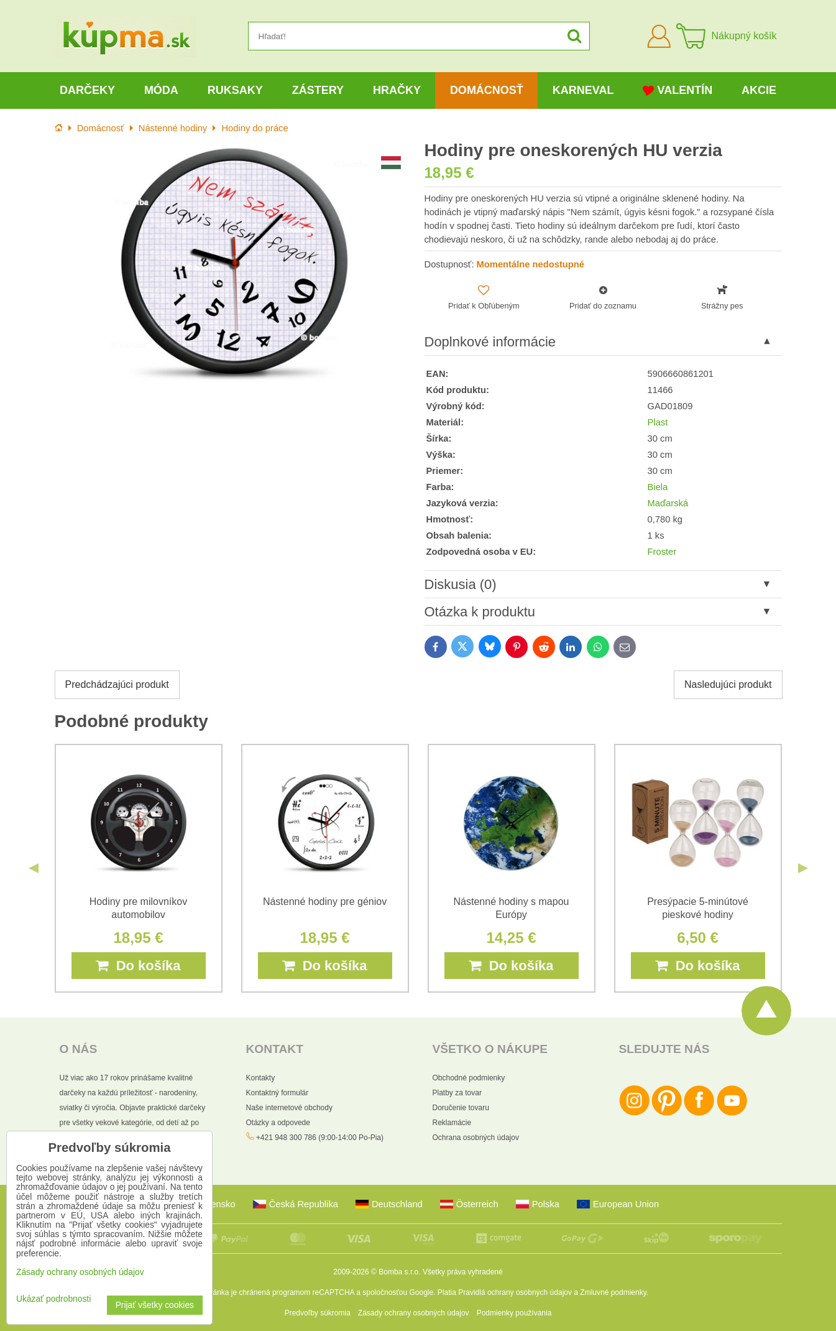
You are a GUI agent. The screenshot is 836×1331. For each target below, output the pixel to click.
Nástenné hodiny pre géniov (325, 901)
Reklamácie (452, 1122)
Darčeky (87, 90)
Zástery (318, 90)
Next (803, 868)
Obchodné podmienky (469, 1078)
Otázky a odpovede (278, 1122)
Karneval (583, 90)
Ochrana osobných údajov (476, 1137)
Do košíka (138, 965)
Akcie (759, 90)
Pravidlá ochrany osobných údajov (515, 1292)
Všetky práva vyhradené (463, 1272)
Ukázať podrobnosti (53, 1299)
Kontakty (260, 1078)
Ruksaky (235, 90)
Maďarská (668, 503)
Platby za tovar (457, 1092)
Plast (658, 422)
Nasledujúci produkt (728, 684)
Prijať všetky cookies (155, 1305)
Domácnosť (486, 90)
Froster (662, 552)
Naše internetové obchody (289, 1107)
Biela (658, 487)
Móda (161, 90)
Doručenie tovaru (461, 1107)
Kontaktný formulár (277, 1092)
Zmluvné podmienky (613, 1292)
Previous (34, 868)
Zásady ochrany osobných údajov (413, 1313)
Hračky (397, 90)
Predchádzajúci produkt (117, 684)
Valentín (677, 90)
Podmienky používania (514, 1313)
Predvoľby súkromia (318, 1313)
